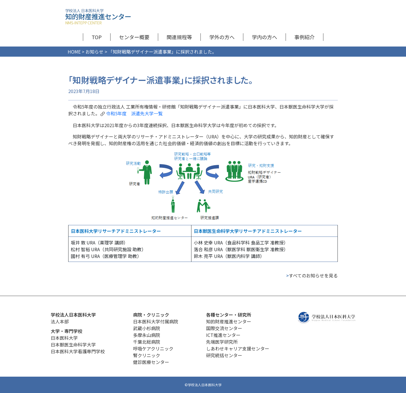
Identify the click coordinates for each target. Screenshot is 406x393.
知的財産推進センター (228, 321)
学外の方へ (222, 37)
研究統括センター (224, 355)
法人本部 (60, 321)
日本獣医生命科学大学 (73, 344)
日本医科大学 (64, 337)
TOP (97, 37)
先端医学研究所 (222, 341)
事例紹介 (304, 37)
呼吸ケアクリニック (153, 348)
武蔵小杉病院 (146, 328)
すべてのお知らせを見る (312, 275)
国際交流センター (224, 328)
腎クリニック (146, 355)
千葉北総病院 (146, 341)
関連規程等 (179, 37)
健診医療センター (151, 362)
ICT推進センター (223, 335)
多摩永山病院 (146, 335)
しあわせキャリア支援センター (237, 348)
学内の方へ (264, 37)
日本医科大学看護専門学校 (78, 351)
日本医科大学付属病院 (155, 321)
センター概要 (134, 37)
